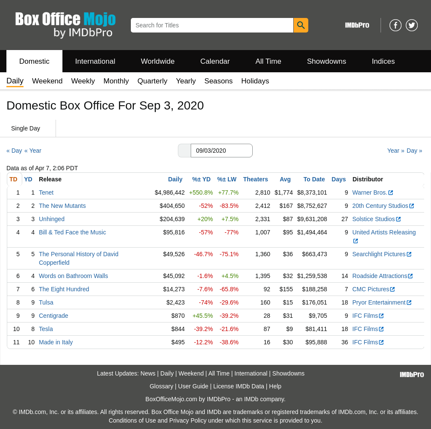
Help (275, 386)
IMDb (251, 399)
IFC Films (368, 315)
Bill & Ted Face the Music (72, 232)
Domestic (34, 61)
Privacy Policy (188, 420)
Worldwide (157, 61)
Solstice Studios (376, 219)
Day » (414, 150)
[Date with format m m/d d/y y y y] (222, 150)
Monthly (116, 81)
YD (28, 179)
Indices (383, 61)
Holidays (255, 81)
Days (339, 179)
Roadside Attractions (382, 275)
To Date (314, 179)
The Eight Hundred (64, 289)
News (148, 373)
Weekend (47, 81)
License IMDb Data (238, 386)
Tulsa (46, 302)
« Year (32, 150)
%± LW (226, 179)
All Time (268, 61)
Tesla (46, 328)
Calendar (215, 61)
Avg (285, 179)
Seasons (218, 81)
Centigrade (53, 315)
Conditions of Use (132, 420)
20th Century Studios (383, 205)
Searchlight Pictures (382, 254)
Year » (395, 150)
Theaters (255, 179)
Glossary (161, 386)
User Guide (193, 386)
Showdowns (326, 61)
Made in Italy (56, 342)
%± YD (201, 179)
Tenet (46, 192)
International (95, 61)
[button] (184, 150)
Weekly (83, 81)
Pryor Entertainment (382, 302)
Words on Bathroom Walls (73, 275)
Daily (175, 179)
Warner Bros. (373, 192)
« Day (14, 150)
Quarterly (153, 81)
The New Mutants (62, 205)
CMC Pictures (374, 289)
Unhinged (52, 219)
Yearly (186, 81)
